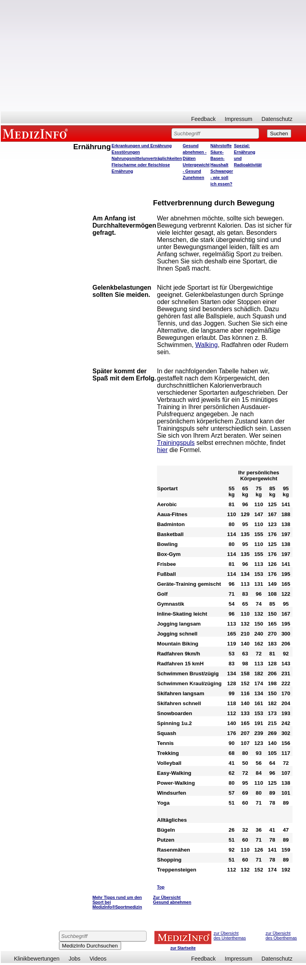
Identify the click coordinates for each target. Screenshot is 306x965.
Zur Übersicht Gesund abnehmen (172, 900)
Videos (98, 958)
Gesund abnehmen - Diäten (195, 152)
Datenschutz (276, 119)
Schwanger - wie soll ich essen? (221, 177)
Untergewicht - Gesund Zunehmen (196, 171)
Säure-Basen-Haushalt (219, 158)
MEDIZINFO (37, 133)
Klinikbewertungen (36, 958)
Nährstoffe (220, 145)
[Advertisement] (153, 55)
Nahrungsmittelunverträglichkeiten (147, 158)
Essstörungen (126, 152)
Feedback (203, 119)
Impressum (238, 119)
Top (161, 887)
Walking (206, 344)
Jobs (74, 958)
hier (162, 449)
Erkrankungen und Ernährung (142, 145)
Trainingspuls (176, 442)
